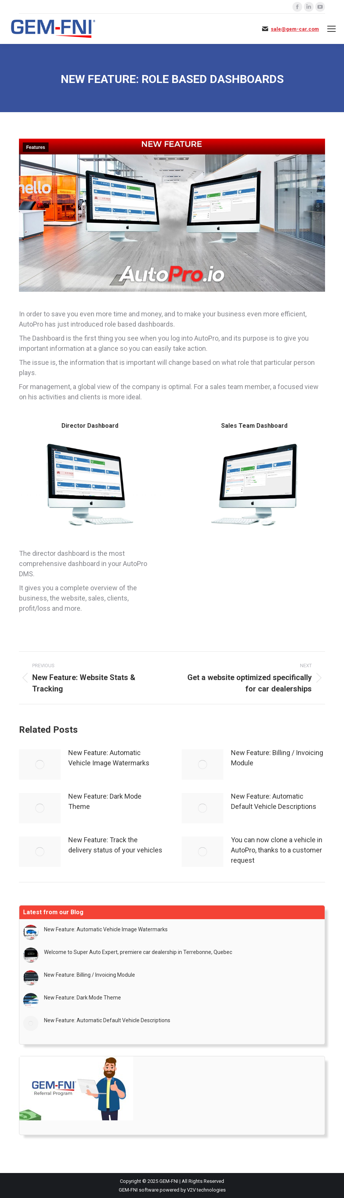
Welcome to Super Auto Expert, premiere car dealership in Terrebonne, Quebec (138, 952)
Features (35, 147)
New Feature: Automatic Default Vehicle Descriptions (273, 801)
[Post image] (40, 764)
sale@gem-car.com (295, 29)
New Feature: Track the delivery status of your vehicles (115, 845)
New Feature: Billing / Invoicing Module (277, 758)
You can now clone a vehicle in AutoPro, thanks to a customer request (276, 850)
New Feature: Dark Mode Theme (104, 801)
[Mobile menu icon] (331, 29)
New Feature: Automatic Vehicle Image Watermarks (108, 758)
